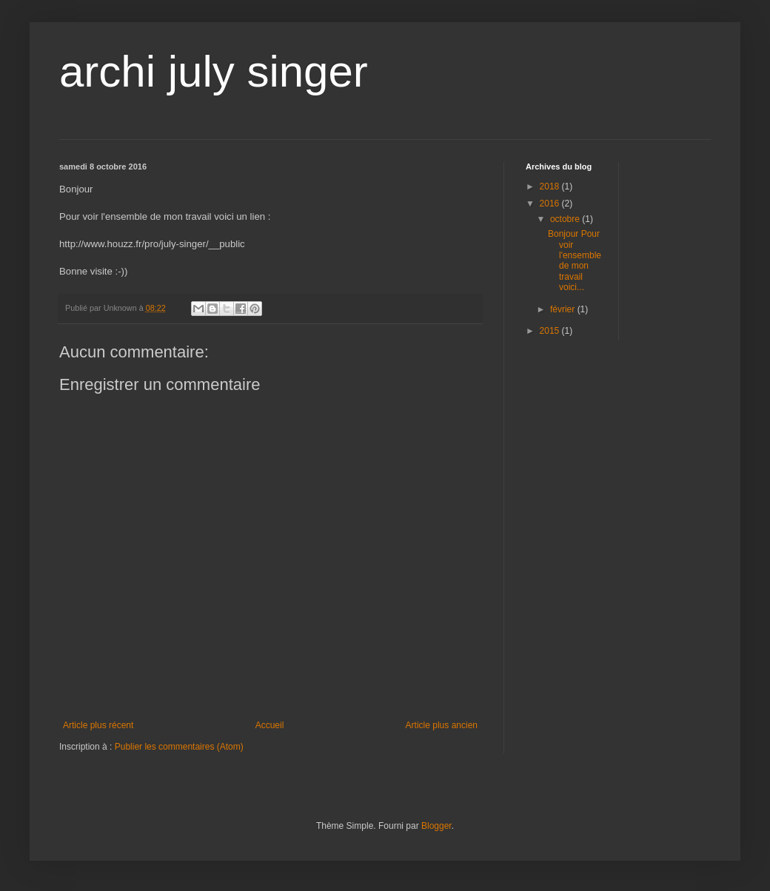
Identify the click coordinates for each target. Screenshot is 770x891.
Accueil (269, 725)
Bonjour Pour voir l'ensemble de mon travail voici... (574, 260)
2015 (551, 331)
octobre (566, 219)
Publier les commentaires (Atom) (179, 747)
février (564, 309)
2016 (551, 203)
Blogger (436, 826)
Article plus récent (98, 725)
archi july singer (213, 71)
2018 (551, 186)
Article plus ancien (442, 725)
